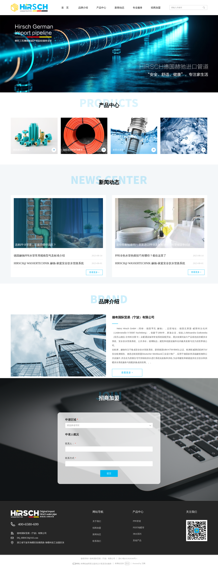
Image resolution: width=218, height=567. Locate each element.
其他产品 (137, 540)
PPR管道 (137, 521)
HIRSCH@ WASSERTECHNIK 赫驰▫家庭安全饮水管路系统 (49, 263)
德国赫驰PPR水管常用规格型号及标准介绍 (39, 255)
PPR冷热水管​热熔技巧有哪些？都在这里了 (140, 255)
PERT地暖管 (138, 527)
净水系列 (137, 534)
